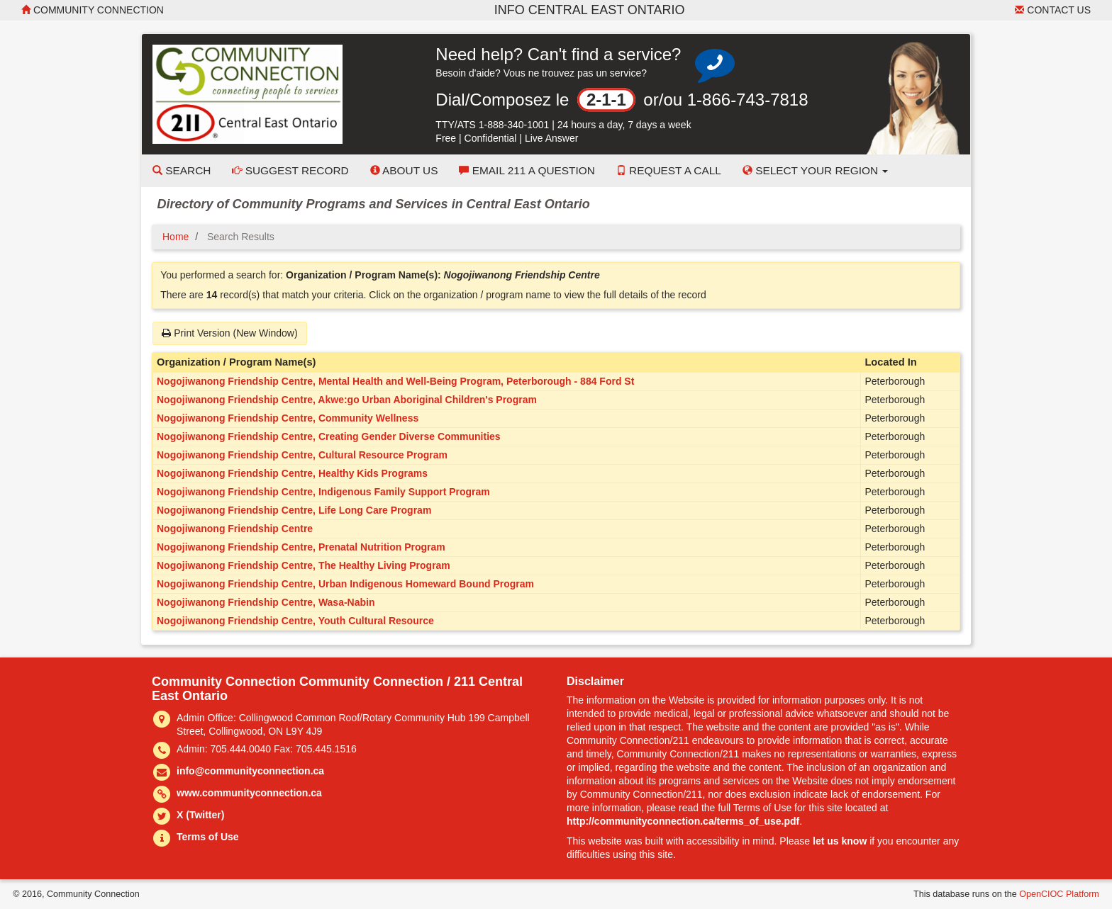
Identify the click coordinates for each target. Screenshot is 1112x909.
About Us (404, 170)
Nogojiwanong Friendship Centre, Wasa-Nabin (266, 602)
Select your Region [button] (816, 170)
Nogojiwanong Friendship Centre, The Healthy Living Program (303, 565)
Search (181, 170)
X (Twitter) (200, 814)
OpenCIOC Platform (1059, 894)
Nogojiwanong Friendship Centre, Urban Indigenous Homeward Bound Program (345, 583)
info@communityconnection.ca (250, 771)
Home (175, 236)
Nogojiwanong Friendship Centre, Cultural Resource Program (302, 455)
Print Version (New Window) (229, 333)
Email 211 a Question (526, 170)
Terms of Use (208, 836)
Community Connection (92, 10)
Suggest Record (290, 170)
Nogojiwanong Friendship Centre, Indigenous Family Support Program (323, 491)
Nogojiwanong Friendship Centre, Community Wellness (287, 418)
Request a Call (668, 170)
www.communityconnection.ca (249, 792)
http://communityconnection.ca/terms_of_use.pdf (683, 821)
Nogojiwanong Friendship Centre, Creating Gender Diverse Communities (329, 436)
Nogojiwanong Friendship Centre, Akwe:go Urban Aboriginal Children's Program (347, 399)
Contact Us (1053, 10)
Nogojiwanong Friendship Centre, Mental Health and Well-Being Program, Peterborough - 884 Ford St (395, 381)
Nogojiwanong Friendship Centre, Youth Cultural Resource (295, 620)
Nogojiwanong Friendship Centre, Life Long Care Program (294, 510)
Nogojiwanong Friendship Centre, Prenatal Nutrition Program (301, 547)
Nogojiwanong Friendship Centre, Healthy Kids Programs (292, 473)
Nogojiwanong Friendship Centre (235, 528)
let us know (840, 841)
